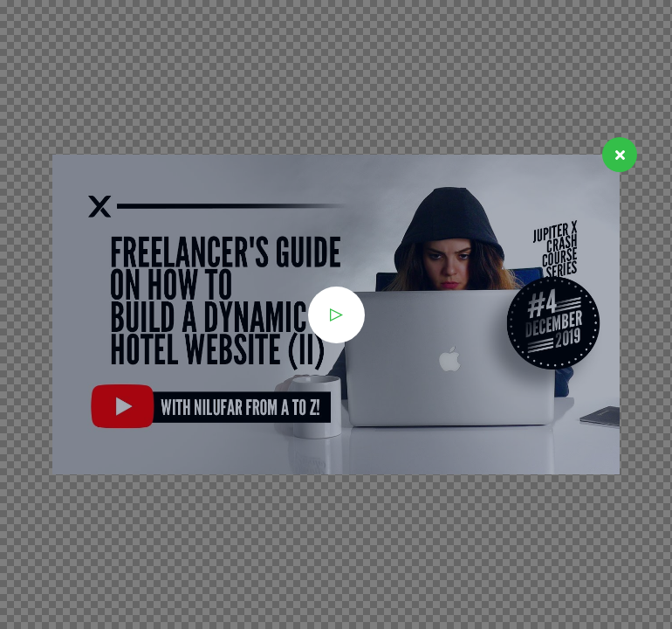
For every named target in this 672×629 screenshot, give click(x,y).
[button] (336, 315)
